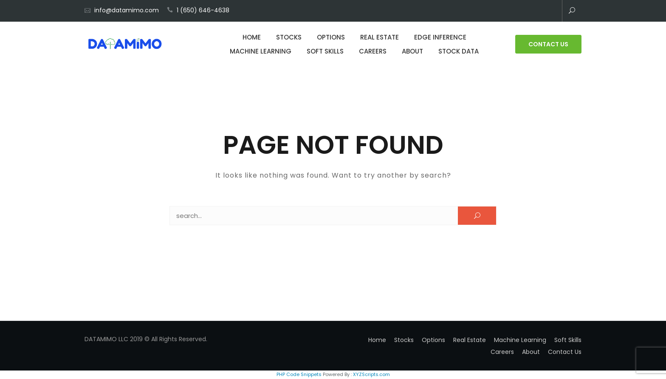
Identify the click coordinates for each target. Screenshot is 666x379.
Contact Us (548, 44)
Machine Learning (260, 51)
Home (252, 37)
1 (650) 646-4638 (203, 10)
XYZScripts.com (371, 374)
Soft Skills (325, 51)
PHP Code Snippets (299, 374)
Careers (373, 51)
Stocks (289, 37)
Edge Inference (440, 37)
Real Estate (379, 37)
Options (331, 37)
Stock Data (458, 51)
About (412, 51)
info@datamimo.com (126, 10)
